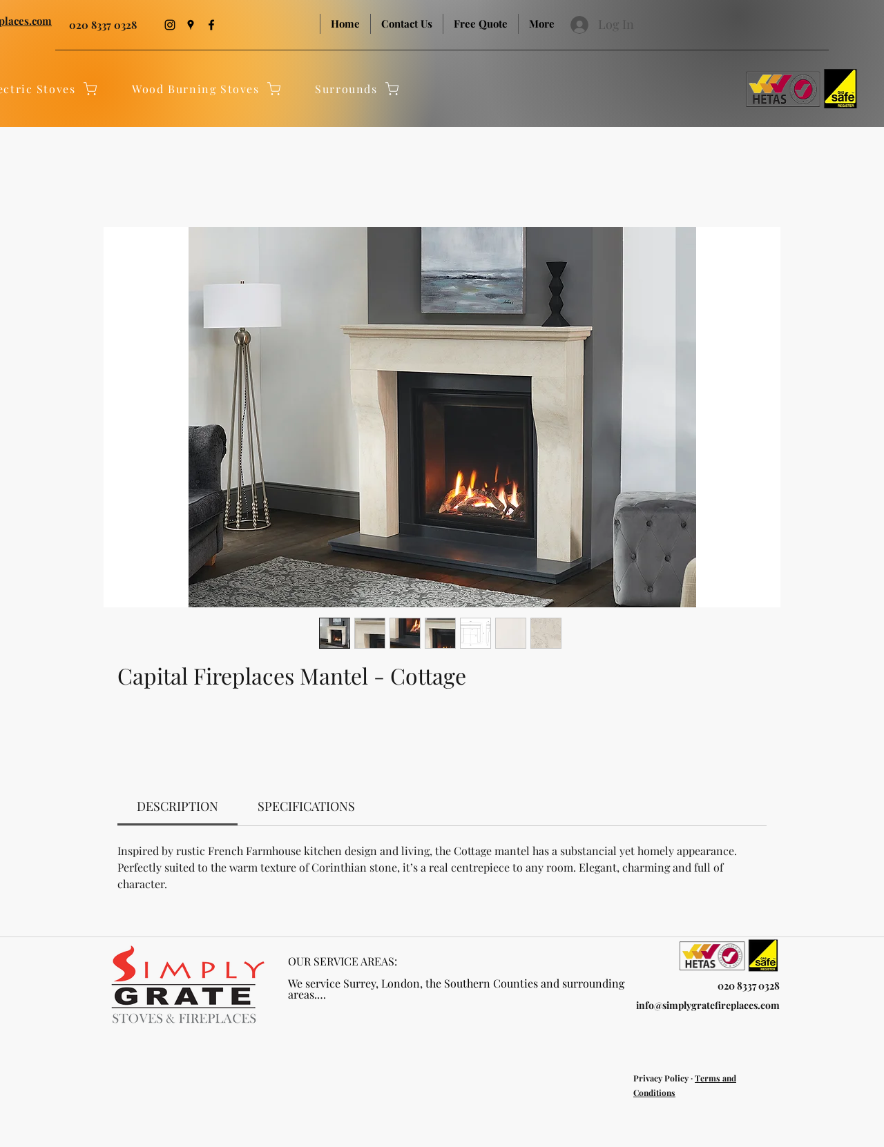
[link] (177, 806)
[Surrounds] (357, 88)
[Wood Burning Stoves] (207, 88)
